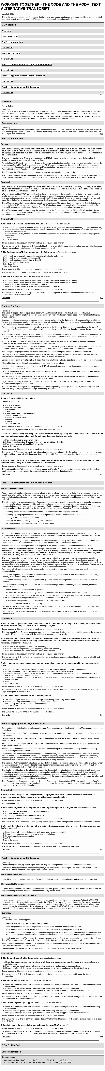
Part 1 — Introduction (12, 42)
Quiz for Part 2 (7, 59)
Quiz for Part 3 (7, 70)
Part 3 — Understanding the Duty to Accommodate (27, 64)
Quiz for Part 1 (7, 48)
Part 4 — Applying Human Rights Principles (23, 76)
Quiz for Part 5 (7, 93)
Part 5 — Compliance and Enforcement (21, 87)
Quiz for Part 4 (7, 81)
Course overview (10, 36)
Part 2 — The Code (11, 53)
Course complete (66, 1062)
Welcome (6, 31)
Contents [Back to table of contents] (6, 298)
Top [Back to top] (101, 94)
